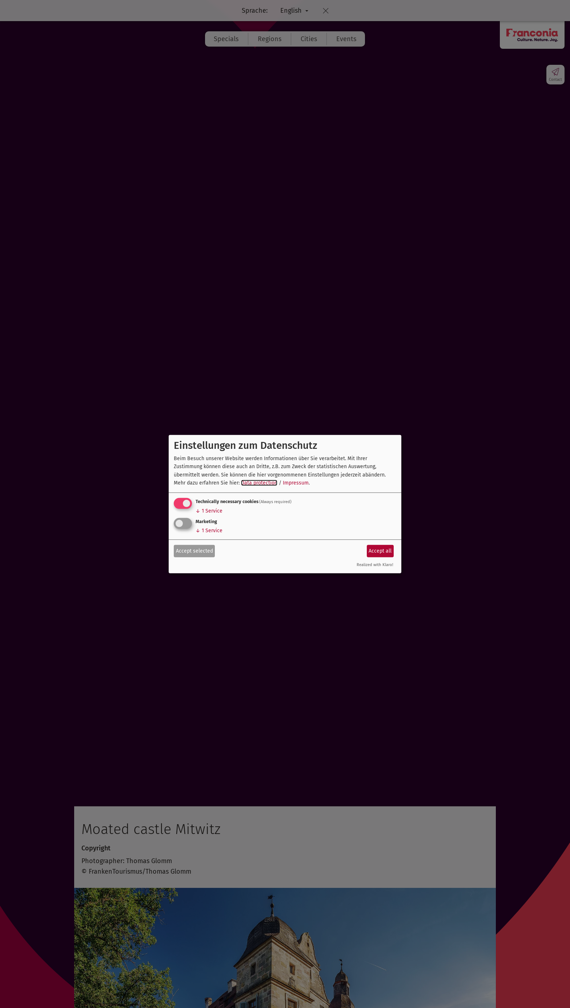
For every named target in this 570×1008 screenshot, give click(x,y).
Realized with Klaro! (375, 564)
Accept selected (194, 551)
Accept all (380, 551)
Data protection (259, 483)
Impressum (296, 483)
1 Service (209, 511)
